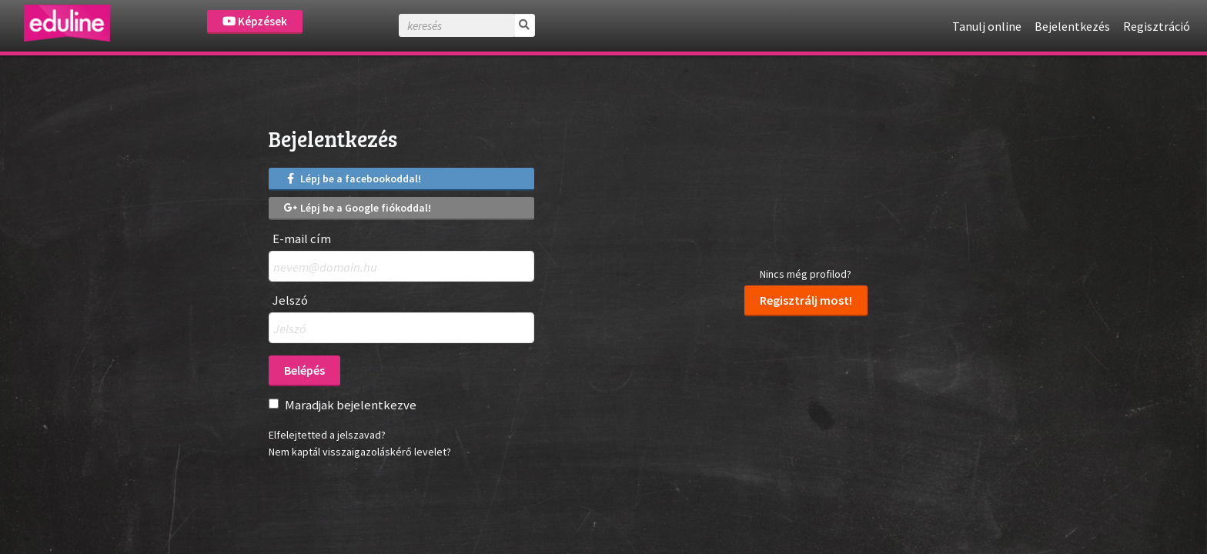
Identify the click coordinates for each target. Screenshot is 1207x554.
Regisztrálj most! (806, 300)
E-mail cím (301, 238)
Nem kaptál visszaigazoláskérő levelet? (360, 452)
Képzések (254, 21)
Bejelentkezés (1072, 26)
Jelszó (290, 300)
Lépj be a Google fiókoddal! (357, 208)
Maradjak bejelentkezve (350, 404)
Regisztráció (1156, 26)
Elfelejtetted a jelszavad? (327, 435)
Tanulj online (986, 26)
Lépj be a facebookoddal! (352, 178)
